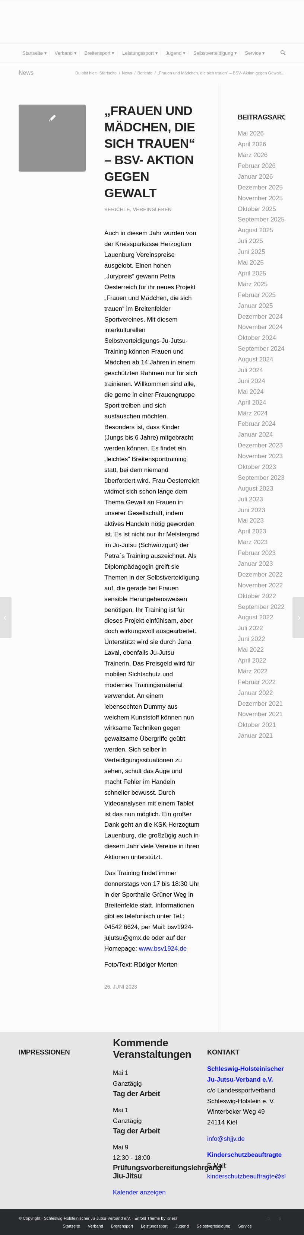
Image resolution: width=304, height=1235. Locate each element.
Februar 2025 (257, 295)
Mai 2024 (251, 391)
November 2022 (260, 585)
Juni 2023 (251, 510)
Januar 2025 (255, 305)
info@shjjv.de (226, 1138)
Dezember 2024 (260, 316)
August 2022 (255, 617)
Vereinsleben (152, 209)
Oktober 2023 (257, 466)
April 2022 (252, 660)
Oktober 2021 (257, 724)
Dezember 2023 (260, 445)
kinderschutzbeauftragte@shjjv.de (254, 1176)
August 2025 (255, 230)
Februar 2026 (257, 165)
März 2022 (252, 671)
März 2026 (252, 155)
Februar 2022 (257, 682)
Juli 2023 (250, 499)
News (26, 73)
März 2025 (252, 284)
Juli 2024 (250, 370)
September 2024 (261, 348)
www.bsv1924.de (163, 948)
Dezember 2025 (260, 187)
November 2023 (260, 456)
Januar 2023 (255, 563)
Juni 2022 (251, 638)
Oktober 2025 (257, 209)
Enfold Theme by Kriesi (155, 1218)
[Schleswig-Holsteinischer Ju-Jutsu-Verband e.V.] (74, 22)
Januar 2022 (255, 692)
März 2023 (252, 542)
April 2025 (252, 273)
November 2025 (260, 198)
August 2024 (255, 359)
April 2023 (252, 531)
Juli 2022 (250, 628)
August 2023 (255, 488)
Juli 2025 (250, 241)
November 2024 (260, 327)
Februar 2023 (257, 552)
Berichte (117, 209)
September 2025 (261, 219)
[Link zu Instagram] (279, 1218)
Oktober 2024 (257, 337)
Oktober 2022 (257, 596)
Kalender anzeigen (139, 1192)
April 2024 (252, 402)
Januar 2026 (255, 176)
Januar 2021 (255, 735)
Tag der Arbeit (136, 1093)
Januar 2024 (255, 434)
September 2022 (261, 606)
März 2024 (252, 413)
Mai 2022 (251, 649)
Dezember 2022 (260, 574)
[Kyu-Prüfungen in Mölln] (298, 617)
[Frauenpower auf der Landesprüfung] (6, 617)
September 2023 (261, 477)
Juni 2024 (251, 380)
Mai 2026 (251, 133)
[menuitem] (35, 53)
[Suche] (281, 53)
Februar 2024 (257, 423)
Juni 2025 (251, 251)
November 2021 (260, 714)
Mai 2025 (251, 262)
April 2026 (252, 144)
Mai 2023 (251, 520)
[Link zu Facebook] (268, 1218)
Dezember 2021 (260, 703)
